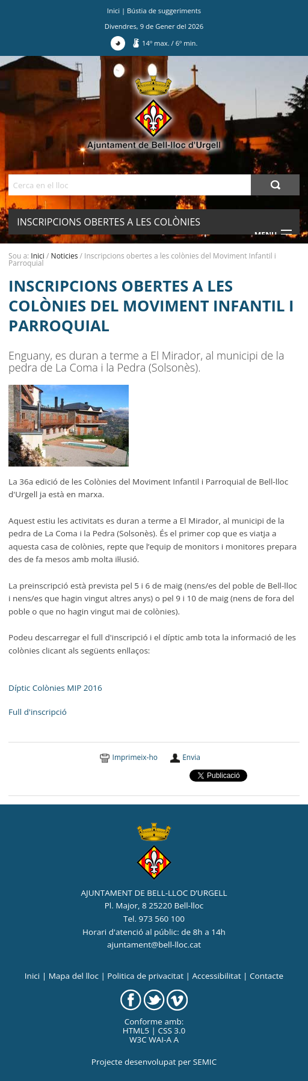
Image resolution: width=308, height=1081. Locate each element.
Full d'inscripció (37, 711)
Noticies (64, 256)
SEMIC (205, 1061)
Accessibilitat (216, 975)
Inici (113, 10)
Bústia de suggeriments (164, 10)
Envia (191, 757)
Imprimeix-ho (135, 757)
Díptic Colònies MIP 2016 (55, 687)
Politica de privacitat (145, 975)
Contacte (266, 975)
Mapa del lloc (74, 975)
